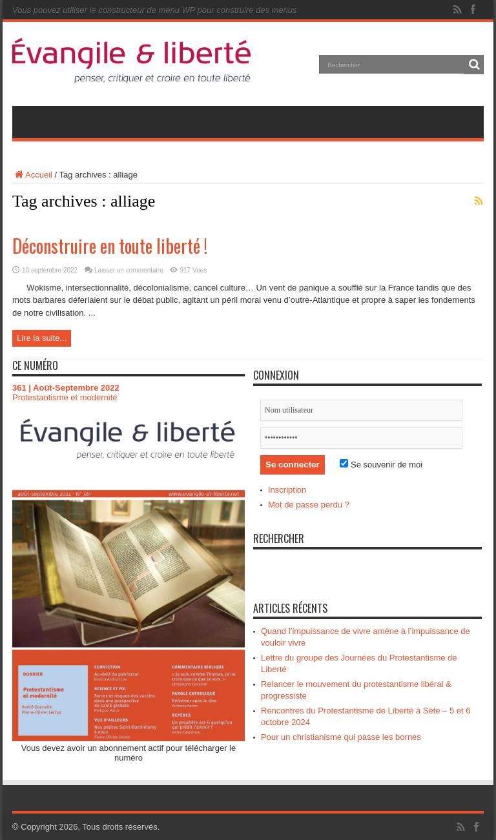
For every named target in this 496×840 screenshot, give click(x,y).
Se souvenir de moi (381, 464)
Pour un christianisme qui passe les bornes (341, 737)
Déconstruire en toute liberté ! (109, 245)
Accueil (32, 174)
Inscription (287, 490)
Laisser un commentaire (128, 270)
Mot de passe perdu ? (308, 504)
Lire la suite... (42, 338)
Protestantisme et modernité (65, 397)
